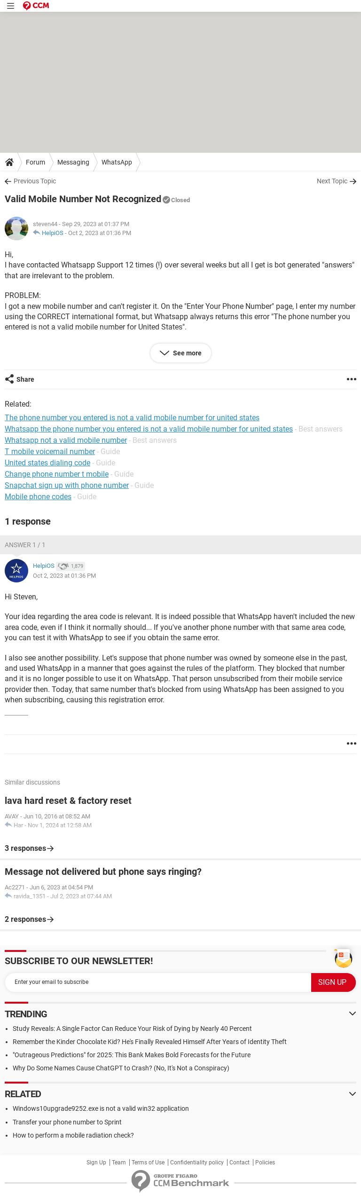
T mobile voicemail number (50, 451)
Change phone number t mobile (57, 474)
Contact (239, 1162)
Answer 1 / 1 (25, 545)
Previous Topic (35, 181)
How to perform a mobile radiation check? (73, 1135)
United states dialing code (47, 462)
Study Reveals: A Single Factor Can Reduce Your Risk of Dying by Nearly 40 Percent (132, 1028)
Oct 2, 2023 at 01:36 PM (99, 232)
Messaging (73, 162)
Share (25, 379)
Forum (35, 162)
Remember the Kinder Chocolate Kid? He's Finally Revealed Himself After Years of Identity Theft (150, 1041)
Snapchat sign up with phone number (67, 485)
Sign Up (96, 1162)
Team (119, 1162)
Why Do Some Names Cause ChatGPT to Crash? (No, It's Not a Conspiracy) (121, 1068)
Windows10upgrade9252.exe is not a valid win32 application (101, 1108)
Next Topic (332, 181)
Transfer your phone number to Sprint (67, 1122)
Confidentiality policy (197, 1162)
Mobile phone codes (38, 496)
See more (187, 353)
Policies (265, 1162)
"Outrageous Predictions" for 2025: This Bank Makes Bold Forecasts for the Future (132, 1055)
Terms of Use (148, 1162)
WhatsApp (117, 162)
